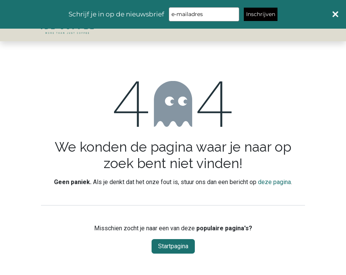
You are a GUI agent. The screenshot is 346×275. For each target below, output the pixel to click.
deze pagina (274, 182)
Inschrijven (260, 14)
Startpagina (173, 246)
